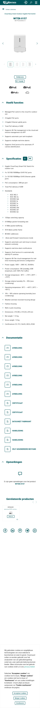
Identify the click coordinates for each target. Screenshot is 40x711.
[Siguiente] (36, 501)
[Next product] (37, 43)
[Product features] (25, 159)
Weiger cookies (20, 698)
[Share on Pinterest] (20, 531)
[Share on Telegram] (27, 531)
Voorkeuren (20, 703)
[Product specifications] (30, 159)
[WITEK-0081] (10, 513)
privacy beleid (29, 667)
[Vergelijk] (20, 81)
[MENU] (36, 2)
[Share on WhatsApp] (34, 531)
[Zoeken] (31, 2)
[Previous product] (3, 43)
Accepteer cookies (20, 693)
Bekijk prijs (20, 77)
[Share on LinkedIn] (12, 531)
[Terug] (33, 501)
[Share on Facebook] (5, 531)
